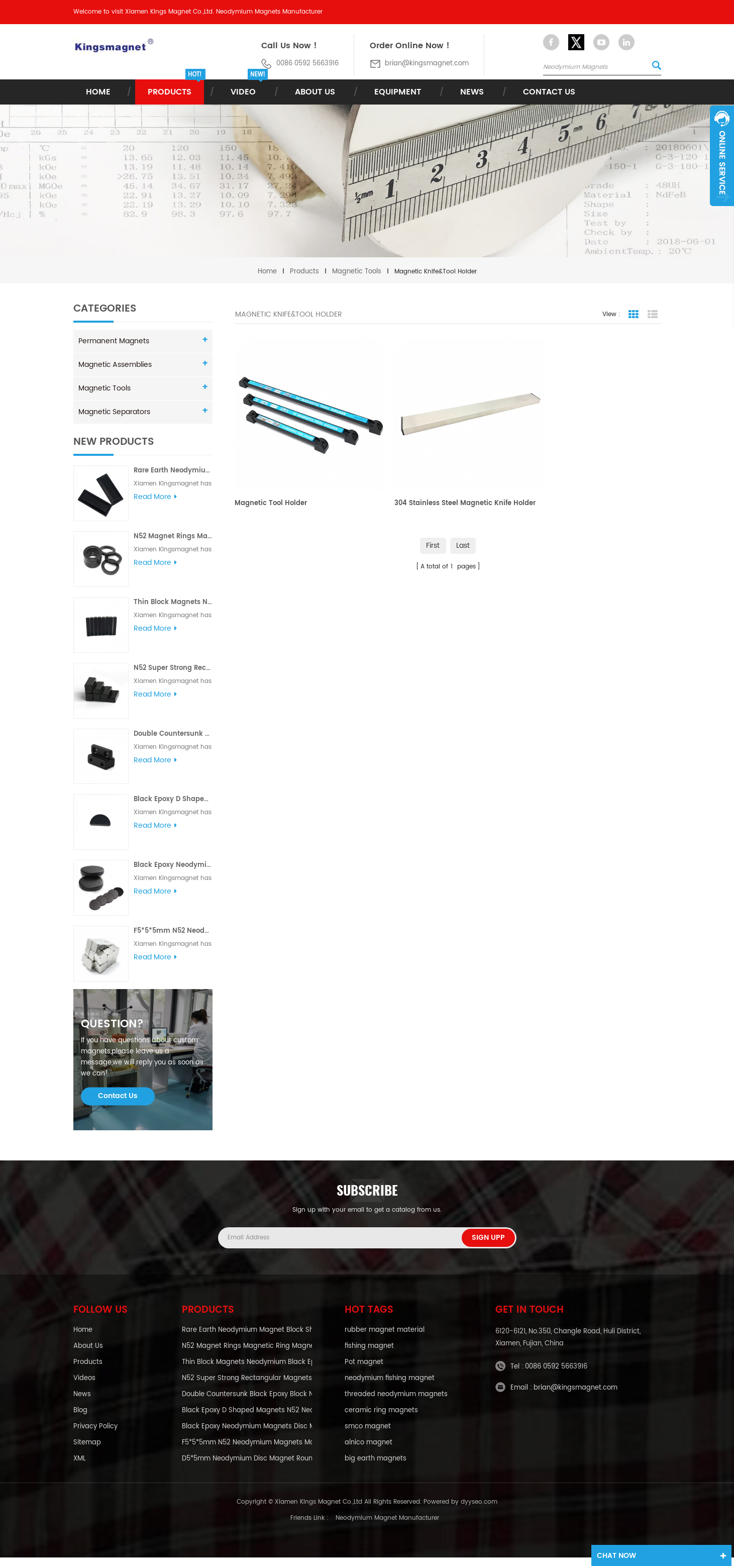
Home (98, 92)
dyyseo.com (479, 1510)
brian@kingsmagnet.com (427, 63)
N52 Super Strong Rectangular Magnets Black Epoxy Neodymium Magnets (173, 668)
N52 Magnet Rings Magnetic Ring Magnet (173, 536)
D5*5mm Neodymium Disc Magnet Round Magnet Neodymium (247, 1467)
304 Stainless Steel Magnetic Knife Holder (438, 494)
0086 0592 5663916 (556, 1374)
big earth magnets (375, 1467)
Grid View (633, 314)
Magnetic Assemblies (115, 364)
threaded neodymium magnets (396, 1403)
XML (79, 1467)
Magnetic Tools (356, 271)
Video (243, 92)
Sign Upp (488, 1245)
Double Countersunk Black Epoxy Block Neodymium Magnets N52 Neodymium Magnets (173, 734)
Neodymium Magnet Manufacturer (387, 1526)
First (433, 530)
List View (652, 314)
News (472, 92)
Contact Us (549, 92)
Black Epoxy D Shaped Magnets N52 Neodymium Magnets (173, 799)
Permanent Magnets (113, 341)
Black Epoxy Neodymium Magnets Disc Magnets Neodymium (173, 865)
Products (169, 92)
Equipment (397, 92)
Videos (84, 1387)
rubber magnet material (385, 1338)
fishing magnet (369, 1354)
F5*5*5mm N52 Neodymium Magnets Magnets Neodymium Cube (173, 931)
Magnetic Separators (114, 412)
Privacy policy (95, 1435)
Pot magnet (364, 1371)
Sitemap (87, 1451)
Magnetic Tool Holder (271, 488)
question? (112, 1032)
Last (463, 530)
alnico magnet (368, 1451)
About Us (315, 92)
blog (80, 1419)
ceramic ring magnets (381, 1419)
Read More (155, 497)
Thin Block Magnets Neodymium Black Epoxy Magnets (173, 602)
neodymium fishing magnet (390, 1387)
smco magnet (368, 1435)
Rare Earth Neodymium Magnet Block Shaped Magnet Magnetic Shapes (173, 470)
